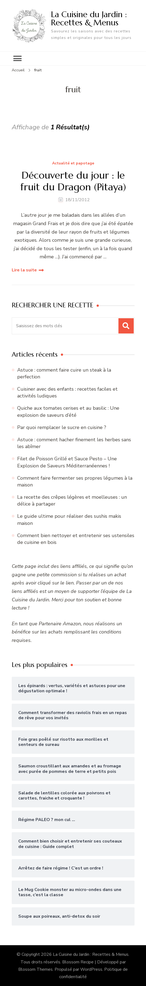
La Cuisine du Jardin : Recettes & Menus (89, 18)
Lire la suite (24, 270)
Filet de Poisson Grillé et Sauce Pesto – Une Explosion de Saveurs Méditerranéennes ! (67, 462)
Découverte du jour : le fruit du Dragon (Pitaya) (73, 181)
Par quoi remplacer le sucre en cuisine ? (61, 427)
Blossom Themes (35, 969)
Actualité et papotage (73, 163)
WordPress (91, 969)
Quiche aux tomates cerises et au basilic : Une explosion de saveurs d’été (68, 411)
